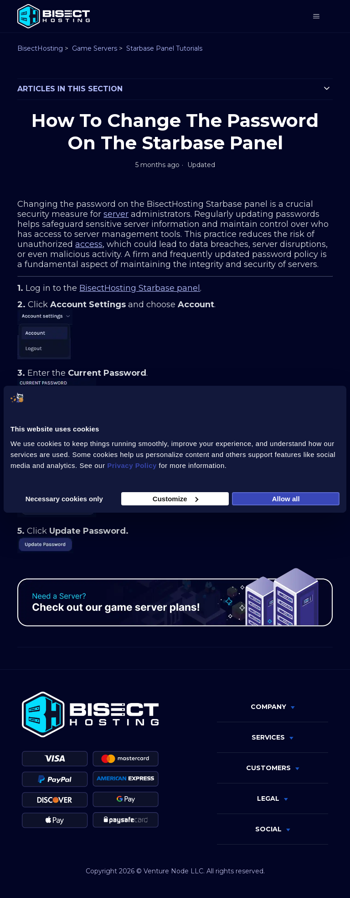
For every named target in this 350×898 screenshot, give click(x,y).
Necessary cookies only (64, 498)
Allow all (286, 498)
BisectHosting (40, 48)
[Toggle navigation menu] (316, 16)
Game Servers (94, 48)
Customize (175, 498)
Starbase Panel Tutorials (164, 48)
